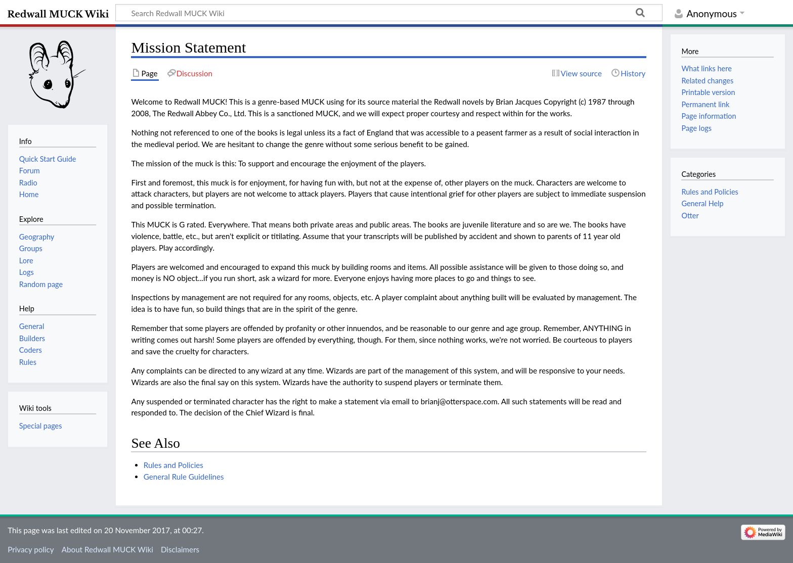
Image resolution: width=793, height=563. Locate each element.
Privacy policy (31, 549)
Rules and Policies (173, 465)
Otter (689, 215)
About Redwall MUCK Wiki (107, 549)
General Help (702, 203)
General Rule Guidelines (184, 476)
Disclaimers (180, 549)
